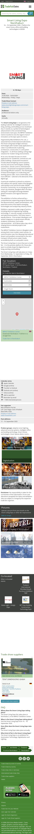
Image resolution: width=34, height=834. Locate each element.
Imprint (3, 805)
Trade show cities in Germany (10, 770)
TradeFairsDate (10, 6)
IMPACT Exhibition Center (11, 332)
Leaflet (13, 329)
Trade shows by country (8, 767)
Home (4, 747)
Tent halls (5, 690)
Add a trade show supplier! (10, 701)
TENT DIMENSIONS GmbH (13, 679)
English (29, 1)
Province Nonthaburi (10, 750)
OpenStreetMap (22, 329)
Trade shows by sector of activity (11, 763)
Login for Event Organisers (9, 815)
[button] (17, 314)
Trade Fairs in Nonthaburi (11, 339)
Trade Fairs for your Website (9, 809)
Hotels (3, 779)
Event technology (8, 687)
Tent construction (8, 686)
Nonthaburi (25, 750)
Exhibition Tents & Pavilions (11, 689)
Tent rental (6, 692)
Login (2, 1)
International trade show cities (10, 773)
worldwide (13, 747)
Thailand (24, 747)
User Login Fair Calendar (8, 812)
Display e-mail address (9, 103)
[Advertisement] (17, 47)
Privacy (3, 802)
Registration (9, 1)
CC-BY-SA (31, 329)
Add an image (6, 515)
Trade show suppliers (7, 776)
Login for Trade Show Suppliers (10, 818)
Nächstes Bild (31, 666)
